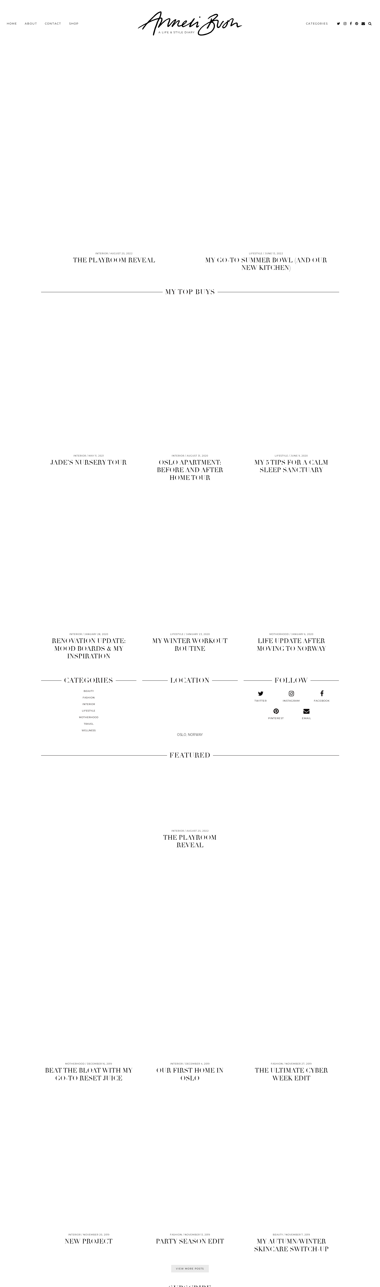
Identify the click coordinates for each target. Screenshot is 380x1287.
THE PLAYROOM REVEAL (114, 260)
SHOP (74, 22)
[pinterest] (357, 22)
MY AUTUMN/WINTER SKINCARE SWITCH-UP (291, 1245)
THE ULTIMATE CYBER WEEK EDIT (291, 1074)
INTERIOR (88, 704)
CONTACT (53, 22)
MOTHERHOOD (88, 717)
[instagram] (345, 22)
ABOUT (31, 22)
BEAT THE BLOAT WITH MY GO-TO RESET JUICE (89, 1074)
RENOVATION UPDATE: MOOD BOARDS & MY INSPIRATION (89, 648)
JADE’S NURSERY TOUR (89, 463)
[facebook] (351, 22)
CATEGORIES (317, 22)
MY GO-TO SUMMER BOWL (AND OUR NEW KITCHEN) (266, 264)
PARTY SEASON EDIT (190, 1241)
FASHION (89, 697)
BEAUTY (89, 691)
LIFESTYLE (88, 710)
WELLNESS (89, 730)
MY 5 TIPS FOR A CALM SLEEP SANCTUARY (291, 466)
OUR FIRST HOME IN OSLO (189, 1074)
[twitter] (339, 22)
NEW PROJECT (89, 1241)
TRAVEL (89, 724)
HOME (12, 22)
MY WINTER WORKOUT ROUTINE (190, 644)
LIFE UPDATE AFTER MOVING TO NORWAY (291, 644)
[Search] (370, 22)
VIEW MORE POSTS (190, 1268)
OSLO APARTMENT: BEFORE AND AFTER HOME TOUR (190, 470)
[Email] (363, 22)
